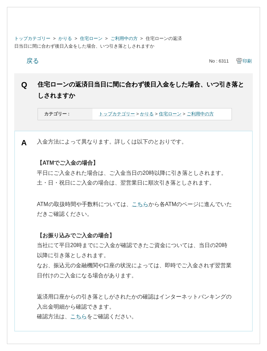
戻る (32, 60)
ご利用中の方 (124, 38)
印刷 (247, 61)
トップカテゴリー (32, 38)
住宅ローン (91, 38)
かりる (65, 38)
